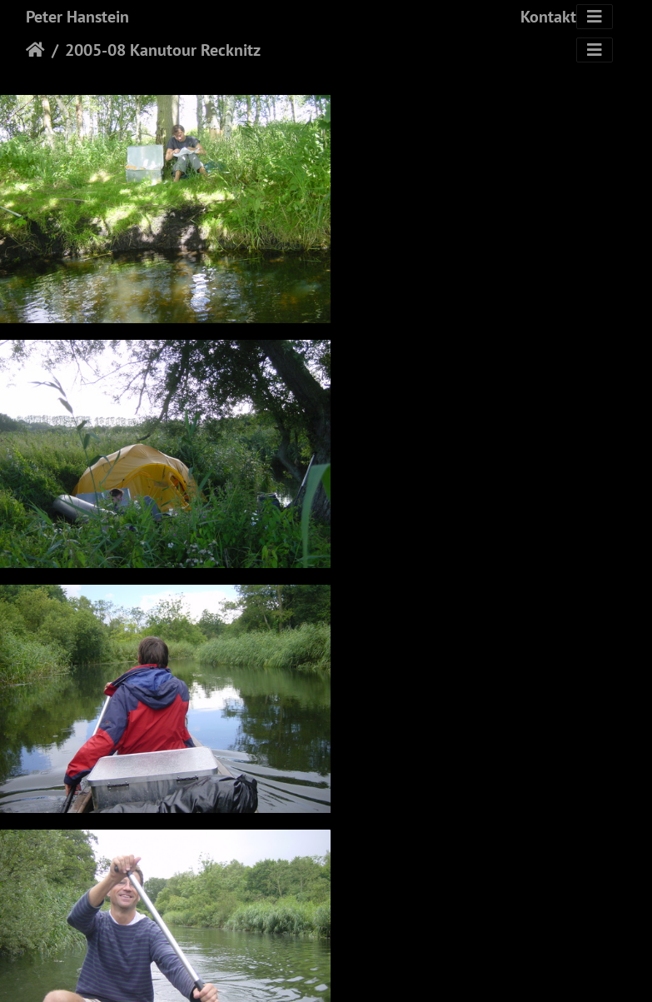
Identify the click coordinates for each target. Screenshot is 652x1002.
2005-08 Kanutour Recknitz (163, 50)
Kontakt (548, 16)
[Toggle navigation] (594, 16)
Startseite (35, 49)
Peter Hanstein (77, 16)
